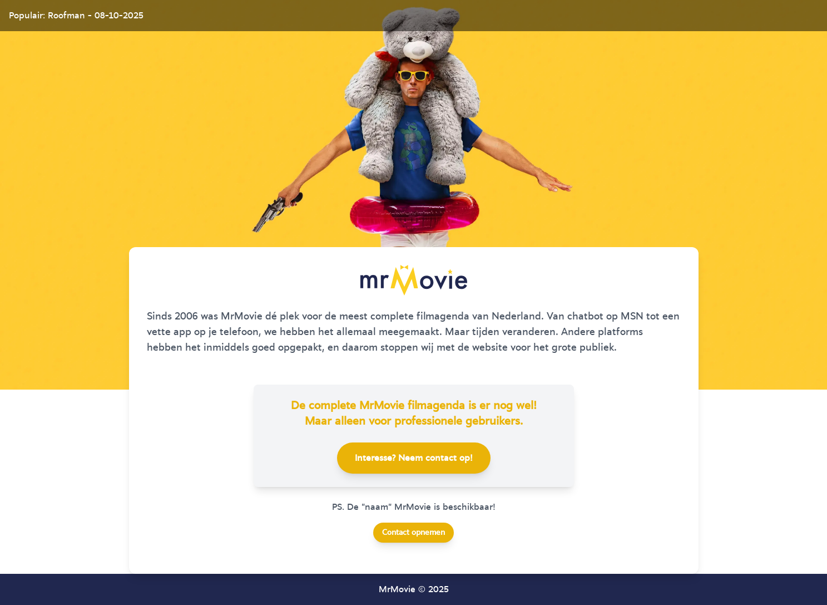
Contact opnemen (413, 533)
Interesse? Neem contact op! (414, 458)
